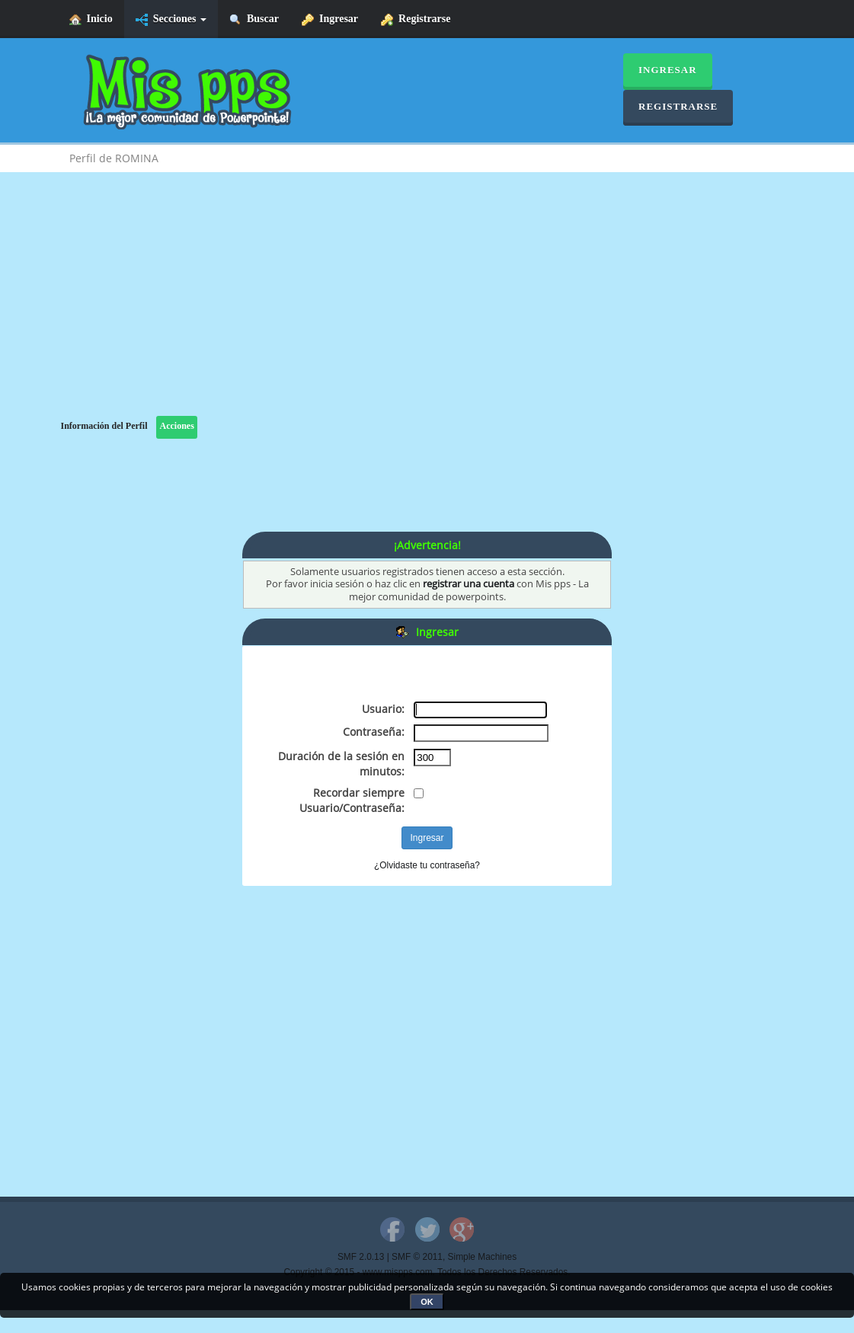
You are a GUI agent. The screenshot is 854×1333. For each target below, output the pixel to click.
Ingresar (330, 19)
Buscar (254, 19)
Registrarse (415, 19)
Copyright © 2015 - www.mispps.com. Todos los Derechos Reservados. (427, 1272)
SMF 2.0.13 (360, 1256)
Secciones (171, 19)
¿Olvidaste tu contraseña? (427, 865)
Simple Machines (482, 1256)
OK (427, 1301)
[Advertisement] (427, 309)
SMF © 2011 (417, 1256)
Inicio (91, 19)
